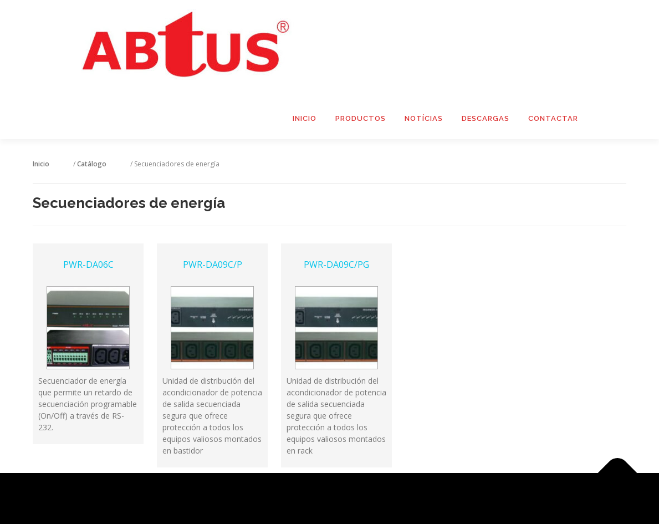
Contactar (553, 118)
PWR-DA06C (88, 361)
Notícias (424, 118)
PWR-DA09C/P (212, 361)
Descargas (485, 118)
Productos (360, 118)
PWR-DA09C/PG (336, 361)
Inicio (304, 118)
